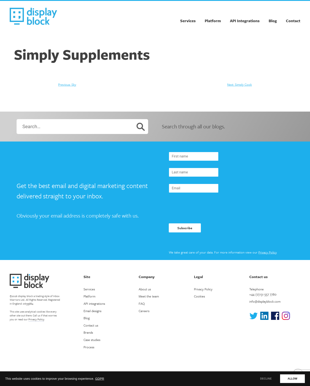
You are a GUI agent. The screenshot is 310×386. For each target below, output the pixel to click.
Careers (144, 310)
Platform (213, 20)
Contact (293, 20)
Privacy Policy (267, 252)
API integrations (94, 303)
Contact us (91, 325)
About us (145, 289)
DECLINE (266, 378)
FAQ (142, 303)
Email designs (92, 310)
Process (89, 347)
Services (188, 20)
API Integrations (245, 20)
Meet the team (149, 296)
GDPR (99, 378)
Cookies (199, 296)
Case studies (92, 339)
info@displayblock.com (265, 301)
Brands (88, 332)
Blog (273, 20)
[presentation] (201, 208)
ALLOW (292, 378)
